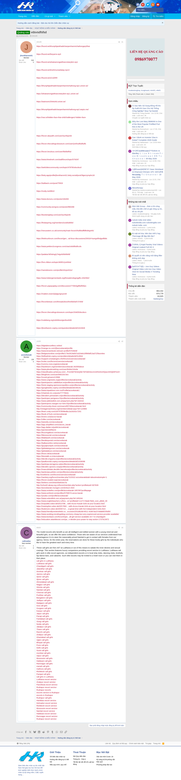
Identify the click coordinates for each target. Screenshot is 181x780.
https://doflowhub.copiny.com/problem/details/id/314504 (59, 356)
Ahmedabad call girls (45, 582)
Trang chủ (22, 16)
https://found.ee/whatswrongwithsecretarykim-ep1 (57, 62)
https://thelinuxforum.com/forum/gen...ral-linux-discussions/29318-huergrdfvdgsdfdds (71, 238)
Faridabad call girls (44, 619)
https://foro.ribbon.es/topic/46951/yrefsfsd (53, 262)
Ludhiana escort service (46, 679)
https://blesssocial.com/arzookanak (51, 435)
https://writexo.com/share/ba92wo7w (51, 482)
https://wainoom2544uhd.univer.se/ (51, 101)
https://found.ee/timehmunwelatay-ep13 (53, 70)
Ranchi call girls (43, 632)
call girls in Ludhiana (45, 561)
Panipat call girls (43, 674)
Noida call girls (42, 624)
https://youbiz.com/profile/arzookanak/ (52, 496)
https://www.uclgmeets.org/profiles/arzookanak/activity (59, 380)
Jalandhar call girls (44, 569)
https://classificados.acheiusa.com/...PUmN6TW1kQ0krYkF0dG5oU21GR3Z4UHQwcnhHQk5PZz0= (78, 372)
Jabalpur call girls (43, 627)
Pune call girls (42, 645)
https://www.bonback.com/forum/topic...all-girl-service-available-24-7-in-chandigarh (70, 517)
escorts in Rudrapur (44, 695)
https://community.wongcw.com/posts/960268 (55, 207)
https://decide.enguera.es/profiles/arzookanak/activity (58, 459)
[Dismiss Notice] (162, 23)
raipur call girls (42, 656)
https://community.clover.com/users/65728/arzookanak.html (61, 406)
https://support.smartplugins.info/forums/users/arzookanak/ (60, 359)
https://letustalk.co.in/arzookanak (50, 456)
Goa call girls (41, 606)
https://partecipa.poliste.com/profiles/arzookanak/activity (59, 472)
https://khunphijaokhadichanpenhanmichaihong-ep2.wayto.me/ (62, 109)
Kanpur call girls (43, 611)
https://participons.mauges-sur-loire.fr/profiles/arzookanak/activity (63, 403)
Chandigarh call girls (45, 566)
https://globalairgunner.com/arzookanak (52, 448)
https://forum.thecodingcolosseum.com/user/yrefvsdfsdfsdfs (61, 144)
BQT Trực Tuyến (135, 86)
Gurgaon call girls (43, 608)
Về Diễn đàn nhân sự (57, 757)
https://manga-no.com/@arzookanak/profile (54, 348)
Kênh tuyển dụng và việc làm (142, 216)
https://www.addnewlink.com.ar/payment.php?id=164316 (60, 401)
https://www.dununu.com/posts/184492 (52, 199)
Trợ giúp (148, 743)
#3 (122, 528)
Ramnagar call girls (44, 663)
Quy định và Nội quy (119, 743)
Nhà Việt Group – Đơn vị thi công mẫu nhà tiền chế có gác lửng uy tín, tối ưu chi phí (147, 209)
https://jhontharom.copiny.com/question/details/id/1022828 (60, 328)
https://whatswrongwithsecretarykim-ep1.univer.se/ (57, 94)
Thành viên (63, 16)
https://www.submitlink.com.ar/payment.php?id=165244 (59, 498)
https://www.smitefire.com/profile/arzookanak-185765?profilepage (63, 490)
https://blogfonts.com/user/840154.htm (52, 374)
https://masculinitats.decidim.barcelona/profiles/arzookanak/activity (64, 469)
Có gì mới (49, 16)
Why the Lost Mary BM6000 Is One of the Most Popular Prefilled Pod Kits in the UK (146, 124)
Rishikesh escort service (46, 706)
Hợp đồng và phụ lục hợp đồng (143, 166)
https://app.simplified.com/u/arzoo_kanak (53, 424)
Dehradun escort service (46, 703)
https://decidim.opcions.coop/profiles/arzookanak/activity (59, 467)
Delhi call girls (42, 648)
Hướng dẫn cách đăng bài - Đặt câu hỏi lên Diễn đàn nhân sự (43, 23)
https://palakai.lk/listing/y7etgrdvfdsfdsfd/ (53, 254)
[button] (55, 16)
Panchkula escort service (46, 685)
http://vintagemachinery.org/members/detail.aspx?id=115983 (61, 409)
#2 (122, 341)
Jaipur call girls (42, 613)
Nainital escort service (45, 711)
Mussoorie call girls (44, 658)
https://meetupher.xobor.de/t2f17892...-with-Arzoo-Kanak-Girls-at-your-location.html (71, 506)
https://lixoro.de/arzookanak (47, 453)
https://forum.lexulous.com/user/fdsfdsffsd (53, 151)
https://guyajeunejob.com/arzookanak (52, 446)
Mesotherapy (137, 188)
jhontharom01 (23, 36)
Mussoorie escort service (46, 708)
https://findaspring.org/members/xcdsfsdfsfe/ (54, 223)
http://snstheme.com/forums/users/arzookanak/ (56, 475)
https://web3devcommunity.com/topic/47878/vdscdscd (58, 167)
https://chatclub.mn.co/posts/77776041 (52, 393)
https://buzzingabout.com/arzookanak (52, 432)
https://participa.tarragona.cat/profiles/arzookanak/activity (60, 464)
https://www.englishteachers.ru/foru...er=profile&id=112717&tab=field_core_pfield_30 (71, 501)
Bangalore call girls (44, 598)
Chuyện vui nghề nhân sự (141, 118)
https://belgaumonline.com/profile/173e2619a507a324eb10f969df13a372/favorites (70, 353)
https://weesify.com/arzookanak (49, 422)
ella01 (158, 90)
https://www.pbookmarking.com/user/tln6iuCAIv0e (57, 369)
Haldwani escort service (46, 714)
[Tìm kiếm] (149, 10)
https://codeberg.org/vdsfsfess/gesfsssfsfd (54, 320)
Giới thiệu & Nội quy (139, 147)
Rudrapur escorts (43, 690)
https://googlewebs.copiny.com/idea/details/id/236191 (58, 388)
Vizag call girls (42, 621)
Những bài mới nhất (137, 202)
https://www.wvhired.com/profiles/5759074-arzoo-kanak (59, 493)
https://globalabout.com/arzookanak (51, 451)
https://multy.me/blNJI (45, 191)
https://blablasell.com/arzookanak (50, 438)
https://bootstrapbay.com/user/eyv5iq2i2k (53, 215)
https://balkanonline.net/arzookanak (51, 443)
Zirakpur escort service (46, 682)
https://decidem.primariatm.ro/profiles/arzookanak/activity (60, 396)
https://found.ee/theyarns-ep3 (48, 54)
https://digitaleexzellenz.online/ (49, 345)
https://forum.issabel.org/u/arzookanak (52, 480)
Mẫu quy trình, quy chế (58, 765)
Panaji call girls (42, 616)
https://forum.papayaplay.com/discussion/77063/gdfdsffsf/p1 (61, 286)
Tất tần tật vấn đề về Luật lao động (144, 195)
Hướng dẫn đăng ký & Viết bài (143, 134)
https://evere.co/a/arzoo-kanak (49, 417)
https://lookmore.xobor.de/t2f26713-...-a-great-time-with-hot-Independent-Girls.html (70, 509)
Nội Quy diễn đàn (79, 756)
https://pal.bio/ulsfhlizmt (46, 430)
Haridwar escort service (46, 700)
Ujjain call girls (42, 640)
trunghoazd (145, 90)
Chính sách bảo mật (136, 743)
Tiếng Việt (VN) (23, 743)
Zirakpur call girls (43, 635)
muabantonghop (134, 90)
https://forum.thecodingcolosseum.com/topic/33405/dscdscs (61, 312)
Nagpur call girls (43, 584)
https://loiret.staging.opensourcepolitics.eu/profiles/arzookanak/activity (65, 385)
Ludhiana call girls (44, 563)
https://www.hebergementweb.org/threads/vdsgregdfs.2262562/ (62, 278)
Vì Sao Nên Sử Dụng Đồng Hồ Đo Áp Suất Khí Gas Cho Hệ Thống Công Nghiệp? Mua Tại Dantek (146, 108)
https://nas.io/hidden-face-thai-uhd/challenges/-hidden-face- (61, 117)
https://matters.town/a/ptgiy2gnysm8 (51, 294)
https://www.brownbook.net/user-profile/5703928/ (56, 351)
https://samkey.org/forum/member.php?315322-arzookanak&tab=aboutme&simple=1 (71, 477)
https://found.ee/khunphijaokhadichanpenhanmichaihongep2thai (63, 46)
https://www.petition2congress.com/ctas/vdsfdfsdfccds (58, 246)
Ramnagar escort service (46, 716)
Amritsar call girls (43, 571)
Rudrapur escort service (46, 687)
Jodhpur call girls (43, 600)
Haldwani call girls (44, 661)
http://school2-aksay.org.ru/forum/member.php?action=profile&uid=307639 (67, 485)
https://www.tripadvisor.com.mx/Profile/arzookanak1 (58, 390)
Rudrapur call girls (44, 698)
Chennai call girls (43, 592)
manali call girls (42, 666)
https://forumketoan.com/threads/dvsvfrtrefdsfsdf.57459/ (59, 302)
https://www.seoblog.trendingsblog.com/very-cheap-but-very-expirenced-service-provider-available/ (77, 514)
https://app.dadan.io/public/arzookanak (52, 427)
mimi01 (152, 90)
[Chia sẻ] (119, 42)
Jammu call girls (43, 574)
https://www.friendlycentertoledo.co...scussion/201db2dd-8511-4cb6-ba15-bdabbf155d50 (73, 511)
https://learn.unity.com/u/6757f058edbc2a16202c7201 (58, 411)
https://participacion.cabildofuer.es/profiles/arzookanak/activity (62, 382)
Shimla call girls (43, 587)
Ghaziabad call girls (44, 637)
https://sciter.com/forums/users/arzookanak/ (54, 361)
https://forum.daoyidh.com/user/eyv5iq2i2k (54, 136)
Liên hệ (107, 743)
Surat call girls (42, 650)
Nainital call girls (43, 590)
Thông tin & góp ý (138, 241)
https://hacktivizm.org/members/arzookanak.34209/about (60, 367)
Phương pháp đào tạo (104, 765)
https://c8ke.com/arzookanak (48, 419)
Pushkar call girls (43, 595)
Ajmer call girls (42, 577)
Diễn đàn (35, 16)
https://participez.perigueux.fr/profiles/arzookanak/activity (60, 398)
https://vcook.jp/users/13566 (48, 377)
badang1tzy (158, 299)
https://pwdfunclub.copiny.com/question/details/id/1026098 (60, 461)
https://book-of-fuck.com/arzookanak (51, 414)
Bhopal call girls (43, 642)
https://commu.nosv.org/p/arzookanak (52, 364)
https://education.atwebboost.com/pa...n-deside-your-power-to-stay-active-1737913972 (72, 519)
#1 (122, 42)
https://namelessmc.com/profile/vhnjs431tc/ (54, 270)
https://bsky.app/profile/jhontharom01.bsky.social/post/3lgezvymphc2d (65, 175)
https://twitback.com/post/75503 (49, 183)
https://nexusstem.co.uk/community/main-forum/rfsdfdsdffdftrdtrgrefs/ (65, 230)
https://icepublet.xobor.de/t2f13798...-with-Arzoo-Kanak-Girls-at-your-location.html (70, 503)
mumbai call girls (43, 653)
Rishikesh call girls (44, 671)
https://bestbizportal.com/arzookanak (51, 440)
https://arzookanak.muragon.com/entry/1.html (55, 488)
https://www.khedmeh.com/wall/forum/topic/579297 (57, 159)
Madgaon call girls (44, 603)
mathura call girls (43, 669)
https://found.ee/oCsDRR (46, 78)
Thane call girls (42, 629)
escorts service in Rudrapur (47, 692)
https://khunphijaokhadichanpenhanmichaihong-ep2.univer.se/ (62, 86)
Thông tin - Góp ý (79, 759)
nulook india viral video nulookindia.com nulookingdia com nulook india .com (146, 222)
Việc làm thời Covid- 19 (104, 757)
